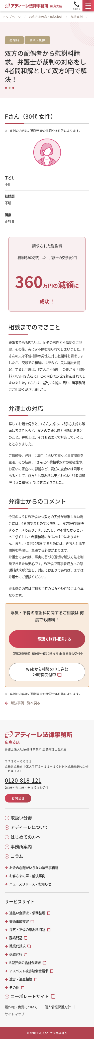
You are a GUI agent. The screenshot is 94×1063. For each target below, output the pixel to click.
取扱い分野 (21, 818)
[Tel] (76, 5)
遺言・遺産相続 (20, 979)
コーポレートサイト (30, 996)
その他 (14, 987)
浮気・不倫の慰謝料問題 (27, 929)
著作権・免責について (21, 1007)
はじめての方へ (25, 837)
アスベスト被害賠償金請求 (28, 970)
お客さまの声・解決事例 (45, 17)
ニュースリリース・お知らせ (30, 884)
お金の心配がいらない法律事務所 (33, 867)
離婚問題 (15, 937)
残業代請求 (17, 946)
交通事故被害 (19, 921)
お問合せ (18, 798)
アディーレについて (29, 827)
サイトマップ (14, 1013)
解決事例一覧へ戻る (25, 703)
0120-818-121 (23, 780)
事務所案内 (21, 847)
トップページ (12, 17)
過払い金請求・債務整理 (27, 913)
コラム (17, 856)
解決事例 (77, 17)
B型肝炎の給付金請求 (25, 962)
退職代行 (15, 954)
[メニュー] (88, 5)
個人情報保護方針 (58, 1007)
